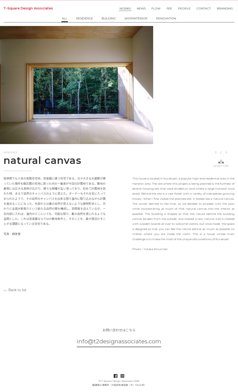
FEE (169, 8)
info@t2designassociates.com (119, 341)
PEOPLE (184, 8)
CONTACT (203, 8)
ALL (64, 18)
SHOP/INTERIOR (135, 18)
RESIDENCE (84, 18)
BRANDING (225, 8)
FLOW (155, 8)
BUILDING (109, 18)
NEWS (141, 8)
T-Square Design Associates (28, 8)
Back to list (15, 290)
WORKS (125, 8)
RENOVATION (166, 18)
